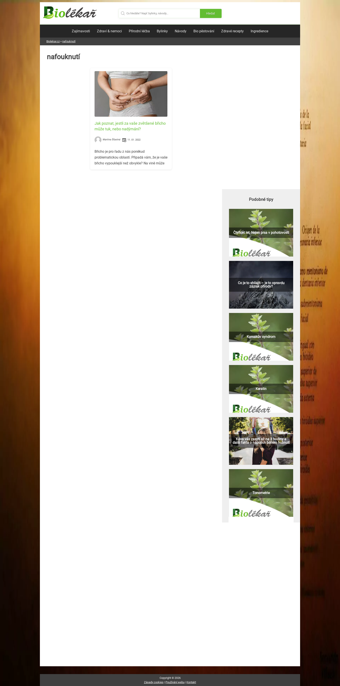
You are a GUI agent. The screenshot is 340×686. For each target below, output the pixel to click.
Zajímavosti (81, 31)
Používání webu (175, 682)
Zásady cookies (153, 682)
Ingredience (259, 31)
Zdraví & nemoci (109, 31)
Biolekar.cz (53, 41)
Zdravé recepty (232, 31)
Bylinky (162, 31)
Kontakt (191, 682)
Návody (180, 31)
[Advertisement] (131, 203)
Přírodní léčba (139, 31)
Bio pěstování (203, 31)
